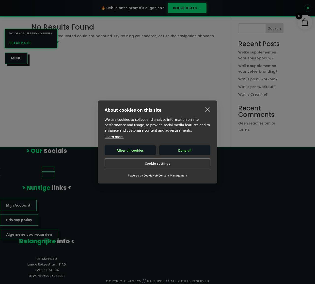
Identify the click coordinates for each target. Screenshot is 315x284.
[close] (207, 109)
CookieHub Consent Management (165, 175)
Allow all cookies (130, 150)
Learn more (114, 136)
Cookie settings (157, 163)
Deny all (184, 150)
